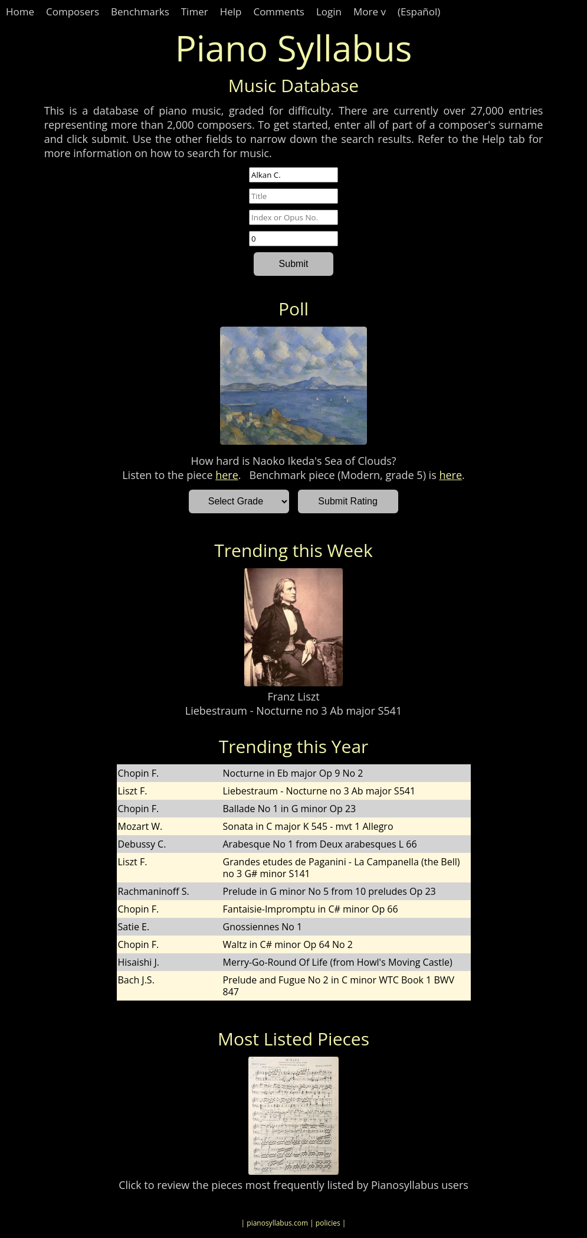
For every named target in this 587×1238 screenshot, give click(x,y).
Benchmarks (140, 11)
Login (329, 11)
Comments (278, 11)
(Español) (419, 11)
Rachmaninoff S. (153, 891)
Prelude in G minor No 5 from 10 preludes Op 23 (329, 891)
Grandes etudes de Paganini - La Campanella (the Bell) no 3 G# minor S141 (341, 867)
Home (20, 11)
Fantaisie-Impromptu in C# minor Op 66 (310, 909)
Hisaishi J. (139, 962)
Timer (194, 11)
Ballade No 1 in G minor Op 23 (289, 808)
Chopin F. (138, 773)
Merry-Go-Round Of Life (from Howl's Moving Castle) (337, 962)
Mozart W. (140, 826)
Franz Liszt (293, 696)
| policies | (328, 1223)
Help (231, 11)
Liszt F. (132, 790)
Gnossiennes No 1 (263, 926)
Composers (72, 11)
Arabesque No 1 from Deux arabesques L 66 (320, 844)
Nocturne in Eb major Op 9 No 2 (293, 773)
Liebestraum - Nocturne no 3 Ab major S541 (293, 710)
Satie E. (134, 926)
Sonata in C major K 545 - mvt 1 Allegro (308, 826)
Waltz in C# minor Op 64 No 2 (288, 944)
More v (369, 11)
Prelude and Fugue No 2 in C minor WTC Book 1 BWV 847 (339, 985)
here (226, 475)
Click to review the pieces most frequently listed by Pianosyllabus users (293, 1185)
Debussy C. (142, 844)
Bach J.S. (136, 979)
